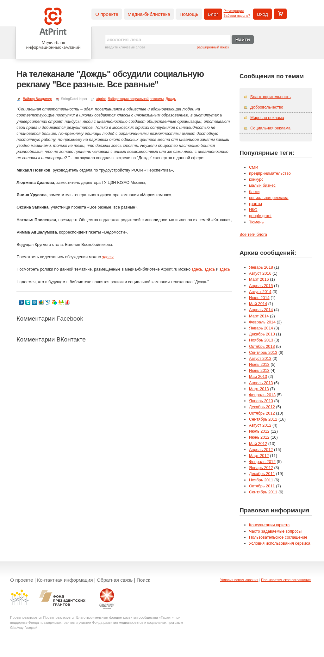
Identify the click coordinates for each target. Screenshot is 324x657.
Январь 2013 (261, 400)
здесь (197, 269)
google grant (260, 215)
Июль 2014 (259, 297)
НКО (253, 209)
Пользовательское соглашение (278, 537)
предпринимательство (270, 173)
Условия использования (239, 580)
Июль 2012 (259, 431)
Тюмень (256, 222)
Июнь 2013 (259, 370)
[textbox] (167, 39)
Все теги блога (253, 234)
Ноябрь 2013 (261, 340)
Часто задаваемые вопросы (275, 531)
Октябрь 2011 (262, 486)
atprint (101, 99)
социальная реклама (269, 197)
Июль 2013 (259, 364)
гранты (255, 203)
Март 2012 (259, 455)
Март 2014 (259, 316)
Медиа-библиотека (149, 14)
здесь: (108, 256)
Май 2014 (258, 303)
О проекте (106, 14)
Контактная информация (65, 580)
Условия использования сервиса (279, 543)
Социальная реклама (270, 128)
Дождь (170, 99)
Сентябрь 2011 (263, 492)
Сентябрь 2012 (263, 419)
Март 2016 (259, 279)
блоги (254, 191)
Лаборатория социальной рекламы (136, 99)
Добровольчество (266, 107)
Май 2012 (258, 443)
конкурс (256, 179)
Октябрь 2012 (262, 413)
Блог (213, 14)
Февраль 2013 (262, 394)
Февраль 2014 (262, 322)
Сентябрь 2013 (263, 352)
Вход (262, 14)
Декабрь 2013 (262, 334)
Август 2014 (260, 291)
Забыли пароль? (237, 15)
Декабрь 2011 (262, 473)
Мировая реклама (267, 117)
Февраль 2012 (262, 461)
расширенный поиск (213, 47)
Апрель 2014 (261, 309)
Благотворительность (270, 96)
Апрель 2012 (261, 449)
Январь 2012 (261, 467)
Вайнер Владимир (37, 99)
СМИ (253, 167)
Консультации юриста (269, 524)
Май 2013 (258, 376)
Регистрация (234, 11)
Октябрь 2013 (262, 346)
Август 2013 (260, 358)
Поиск (143, 580)
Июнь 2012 (259, 437)
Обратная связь (115, 580)
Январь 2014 (261, 328)
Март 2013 (259, 388)
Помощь (188, 14)
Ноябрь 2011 (261, 480)
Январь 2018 (261, 267)
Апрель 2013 (261, 382)
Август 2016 (260, 273)
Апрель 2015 (261, 285)
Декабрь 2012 (262, 406)
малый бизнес (262, 185)
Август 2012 (260, 425)
